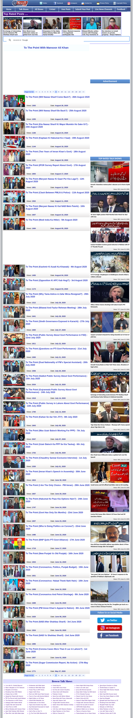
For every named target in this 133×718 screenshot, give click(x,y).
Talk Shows (23, 9)
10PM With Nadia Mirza (83, 707)
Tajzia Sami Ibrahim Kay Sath (37, 704)
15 (72, 92)
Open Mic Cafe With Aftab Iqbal (15, 713)
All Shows (39, 9)
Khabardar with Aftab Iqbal (37, 685)
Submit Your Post (82, 9)
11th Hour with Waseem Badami (62, 709)
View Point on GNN (11, 707)
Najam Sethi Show (34, 692)
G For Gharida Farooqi (83, 694)
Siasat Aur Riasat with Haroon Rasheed (14, 696)
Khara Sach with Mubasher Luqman (61, 692)
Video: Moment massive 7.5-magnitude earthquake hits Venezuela (72, 26)
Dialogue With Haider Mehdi (14, 702)
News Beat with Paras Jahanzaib (62, 698)
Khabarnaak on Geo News (37, 702)
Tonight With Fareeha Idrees (61, 702)
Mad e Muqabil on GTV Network (15, 687)
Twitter (45, 3)
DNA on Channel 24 (58, 713)
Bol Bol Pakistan (34, 709)
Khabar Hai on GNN (11, 694)
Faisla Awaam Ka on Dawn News (86, 713)
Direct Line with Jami (82, 687)
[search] (44, 40)
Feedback (121, 9)
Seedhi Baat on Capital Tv (107, 687)
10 (62, 92)
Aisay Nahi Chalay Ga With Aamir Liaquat (86, 692)
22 (80, 92)
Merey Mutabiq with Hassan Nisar (15, 709)
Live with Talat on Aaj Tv (107, 711)
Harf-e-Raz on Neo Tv (35, 711)
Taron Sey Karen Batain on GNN (109, 696)
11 (65, 92)
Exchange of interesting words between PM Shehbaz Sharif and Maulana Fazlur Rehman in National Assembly (12, 26)
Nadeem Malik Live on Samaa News (85, 709)
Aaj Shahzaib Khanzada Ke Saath (39, 707)
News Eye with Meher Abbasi (61, 696)
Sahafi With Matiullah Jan (36, 700)
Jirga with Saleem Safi (59, 700)
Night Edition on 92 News (36, 698)
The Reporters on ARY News (14, 700)
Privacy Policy (104, 3)
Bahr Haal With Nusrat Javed (108, 694)
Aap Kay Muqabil (105, 698)
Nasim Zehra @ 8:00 (82, 698)
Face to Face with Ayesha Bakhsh (39, 696)
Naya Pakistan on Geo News (61, 711)
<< (36, 92)
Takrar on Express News (83, 711)
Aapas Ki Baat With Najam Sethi (85, 700)
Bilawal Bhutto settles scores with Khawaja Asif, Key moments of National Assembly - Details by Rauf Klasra (91, 26)
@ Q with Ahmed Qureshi (83, 689)
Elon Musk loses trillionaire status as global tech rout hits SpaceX (32, 26)
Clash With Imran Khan (59, 687)
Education (56, 707)
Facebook (60, 3)
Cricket (52, 9)
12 (69, 92)
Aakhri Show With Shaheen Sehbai (63, 704)
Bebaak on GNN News (106, 707)
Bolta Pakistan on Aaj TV (107, 709)
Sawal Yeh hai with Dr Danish (85, 704)
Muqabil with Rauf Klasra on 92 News (109, 701)
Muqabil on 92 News (12, 689)
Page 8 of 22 (29, 92)
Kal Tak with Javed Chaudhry (61, 689)
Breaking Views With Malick (14, 692)
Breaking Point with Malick (107, 702)
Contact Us (88, 3)
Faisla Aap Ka (57, 685)
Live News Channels (103, 9)
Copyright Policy (121, 3)
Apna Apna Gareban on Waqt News (108, 686)
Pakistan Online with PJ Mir (108, 713)
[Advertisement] (46, 70)
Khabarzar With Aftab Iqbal (37, 687)
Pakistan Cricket (57, 694)
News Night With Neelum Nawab (109, 689)
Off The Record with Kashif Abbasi (16, 698)
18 (76, 92)
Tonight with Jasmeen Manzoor (85, 702)
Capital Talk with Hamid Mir (14, 704)
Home (8, 9)
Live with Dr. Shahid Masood (14, 685)
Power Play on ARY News (36, 689)
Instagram (74, 3)
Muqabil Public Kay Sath (107, 704)
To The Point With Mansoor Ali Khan (46, 47)
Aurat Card (103, 692)
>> (83, 92)
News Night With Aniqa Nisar (84, 685)
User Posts (65, 9)
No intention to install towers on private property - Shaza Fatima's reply (111, 26)
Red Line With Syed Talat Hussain (39, 694)
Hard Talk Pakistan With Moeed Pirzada (15, 711)
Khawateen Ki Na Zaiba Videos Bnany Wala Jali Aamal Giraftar (52, 26)
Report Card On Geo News (84, 696)
